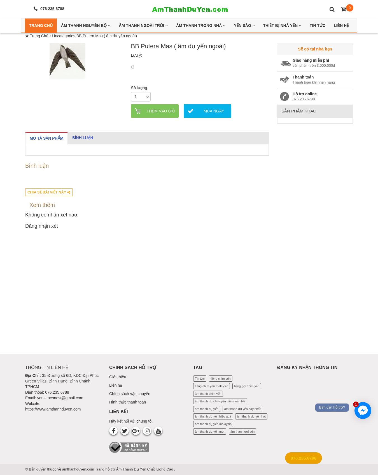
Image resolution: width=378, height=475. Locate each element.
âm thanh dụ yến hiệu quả (213, 416)
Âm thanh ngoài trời (143, 25)
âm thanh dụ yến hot (251, 416)
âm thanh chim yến (208, 393)
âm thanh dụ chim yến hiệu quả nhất (220, 401)
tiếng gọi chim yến (247, 386)
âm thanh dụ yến (206, 409)
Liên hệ (115, 385)
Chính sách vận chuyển (129, 393)
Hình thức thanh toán (127, 402)
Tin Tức (317, 25)
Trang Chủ (41, 25)
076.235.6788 (303, 458)
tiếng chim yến (221, 378)
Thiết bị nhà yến (282, 25)
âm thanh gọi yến (242, 431)
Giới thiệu (117, 377)
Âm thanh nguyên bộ (85, 25)
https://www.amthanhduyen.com (53, 409)
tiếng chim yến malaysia (211, 386)
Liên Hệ (341, 25)
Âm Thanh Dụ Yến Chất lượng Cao (145, 469)
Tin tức (200, 378)
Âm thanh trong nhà (200, 25)
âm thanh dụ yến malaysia (213, 424)
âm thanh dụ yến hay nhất (242, 409)
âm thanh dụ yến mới (210, 431)
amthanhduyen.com (78, 469)
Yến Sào (244, 25)
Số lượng (139, 88)
